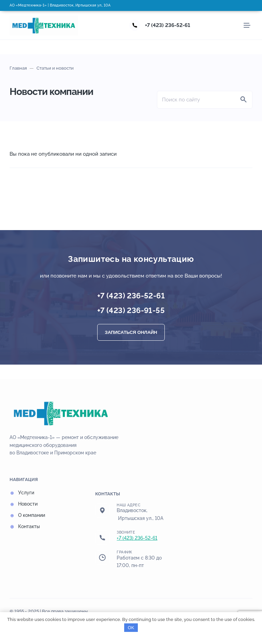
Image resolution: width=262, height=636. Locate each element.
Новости (28, 504)
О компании (31, 515)
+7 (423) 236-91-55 (131, 310)
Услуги (26, 492)
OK (131, 627)
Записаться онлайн (131, 332)
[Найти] (243, 99)
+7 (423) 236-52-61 (167, 25)
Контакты (29, 526)
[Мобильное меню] (247, 25)
